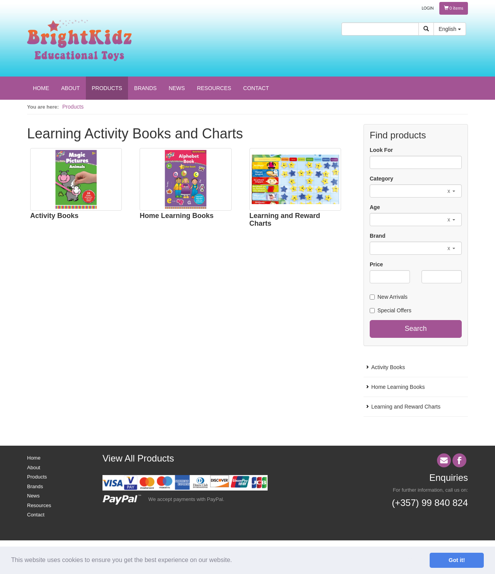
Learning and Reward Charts (284, 219)
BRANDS (145, 88)
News (33, 496)
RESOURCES (214, 88)
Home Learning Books (176, 216)
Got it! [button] (457, 560)
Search (416, 328)
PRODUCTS (107, 88)
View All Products (138, 458)
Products (73, 107)
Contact (35, 515)
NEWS (177, 88)
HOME (41, 88)
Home (34, 458)
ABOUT (70, 88)
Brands (35, 486)
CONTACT (256, 88)
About (33, 467)
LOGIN (428, 8)
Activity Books (54, 216)
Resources (39, 505)
